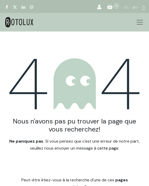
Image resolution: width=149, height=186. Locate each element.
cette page (107, 148)
